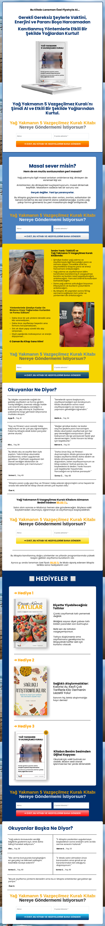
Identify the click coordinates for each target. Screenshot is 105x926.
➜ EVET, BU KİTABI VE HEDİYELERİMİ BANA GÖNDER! (52, 236)
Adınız (19, 228)
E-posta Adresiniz (60, 805)
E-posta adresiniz (60, 228)
